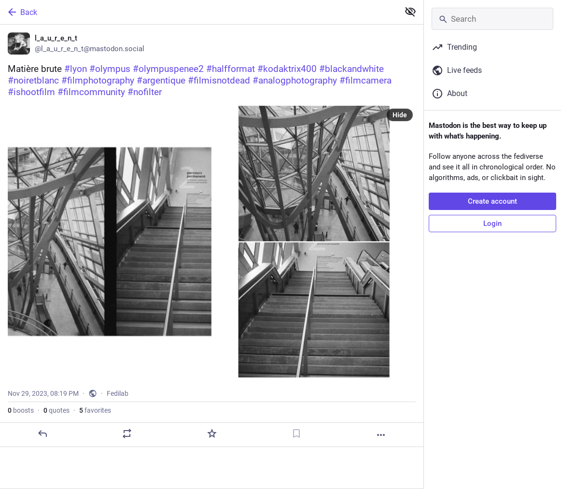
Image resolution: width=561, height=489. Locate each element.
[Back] (198, 12)
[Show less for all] (410, 11)
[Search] (492, 19)
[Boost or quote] (127, 433)
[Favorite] (212, 433)
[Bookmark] (296, 433)
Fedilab (117, 393)
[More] (381, 435)
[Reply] (42, 433)
